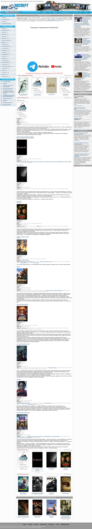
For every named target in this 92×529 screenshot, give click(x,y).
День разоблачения (23, 94)
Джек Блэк (38, 226)
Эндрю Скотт (41, 161)
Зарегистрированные (52, 19)
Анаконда (65, 468)
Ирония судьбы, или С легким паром (8, 86)
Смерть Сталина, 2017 (79, 107)
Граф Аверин (52, 94)
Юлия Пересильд (39, 436)
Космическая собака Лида (23, 412)
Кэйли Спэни (29, 161)
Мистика (4, 56)
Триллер (4, 72)
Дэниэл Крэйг (23, 161)
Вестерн (4, 34)
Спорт (3, 70)
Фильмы (4, 17)
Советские (4, 68)
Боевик (4, 32)
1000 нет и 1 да (20, 100)
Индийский (4, 44)
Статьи (57, 524)
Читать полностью (78, 105)
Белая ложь (65, 94)
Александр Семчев (32, 404)
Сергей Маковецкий (57, 290)
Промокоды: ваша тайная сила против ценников (81, 143)
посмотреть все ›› (68, 75)
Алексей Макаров (20, 437)
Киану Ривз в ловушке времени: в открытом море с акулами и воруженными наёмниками (82, 57)
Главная (24, 524)
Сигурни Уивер (36, 262)
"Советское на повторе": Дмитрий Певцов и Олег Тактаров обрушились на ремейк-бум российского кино (82, 41)
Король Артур (37, 516)
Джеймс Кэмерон (25, 260)
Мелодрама (5, 54)
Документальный (6, 40)
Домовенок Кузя (65, 493)
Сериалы (4, 21)
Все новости (82, 91)
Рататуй (5, 83)
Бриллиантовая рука (8, 88)
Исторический (5, 46)
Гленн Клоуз (35, 161)
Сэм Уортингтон (30, 261)
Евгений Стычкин (31, 436)
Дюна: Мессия (37, 94)
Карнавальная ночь (7, 98)
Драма (3, 42)
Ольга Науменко (28, 437)
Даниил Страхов (47, 403)
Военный (4, 36)
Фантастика (5, 76)
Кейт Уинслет (42, 261)
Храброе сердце (7, 104)
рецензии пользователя (83, 97)
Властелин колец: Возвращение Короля (66, 517)
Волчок (18, 266)
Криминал (4, 52)
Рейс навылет (23, 493)
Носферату (51, 493)
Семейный (4, 64)
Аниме (3, 28)
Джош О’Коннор (67, 161)
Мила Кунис (53, 161)
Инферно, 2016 (78, 118)
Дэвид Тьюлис (49, 261)
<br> (44, 45)
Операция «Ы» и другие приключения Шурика (8, 96)
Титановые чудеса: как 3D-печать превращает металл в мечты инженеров (82, 155)
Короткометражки (6, 23)
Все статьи (82, 165)
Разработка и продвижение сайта (38, 526)
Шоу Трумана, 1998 (79, 96)
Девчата (5, 100)
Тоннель (19, 379)
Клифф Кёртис (23, 262)
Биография (5, 30)
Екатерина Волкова (52, 367)
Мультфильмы (5, 19)
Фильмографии (43, 524)
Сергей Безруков (47, 436)
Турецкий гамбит (7, 81)
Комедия (4, 50)
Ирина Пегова (24, 328)
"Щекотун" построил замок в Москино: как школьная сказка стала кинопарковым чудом (82, 75)
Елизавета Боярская (25, 403)
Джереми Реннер (60, 161)
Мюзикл (4, 58)
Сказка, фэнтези (6, 66)
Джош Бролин (47, 161)
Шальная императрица (22, 304)
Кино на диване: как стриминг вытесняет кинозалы (81, 133)
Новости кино (51, 524)
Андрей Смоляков (49, 290)
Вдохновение (20, 165)
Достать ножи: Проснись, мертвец (37, 469)
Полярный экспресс (7, 102)
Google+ (39, 527)
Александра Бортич (55, 436)
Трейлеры (30, 524)
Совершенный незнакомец (37, 493)
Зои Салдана (23, 261)
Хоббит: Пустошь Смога (23, 516)
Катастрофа (5, 48)
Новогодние (5, 60)
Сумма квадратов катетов (23, 344)
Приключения (5, 62)
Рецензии (36, 524)
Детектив (4, 38)
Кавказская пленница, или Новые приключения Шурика (8, 92)
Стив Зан (23, 226)
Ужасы (3, 74)
